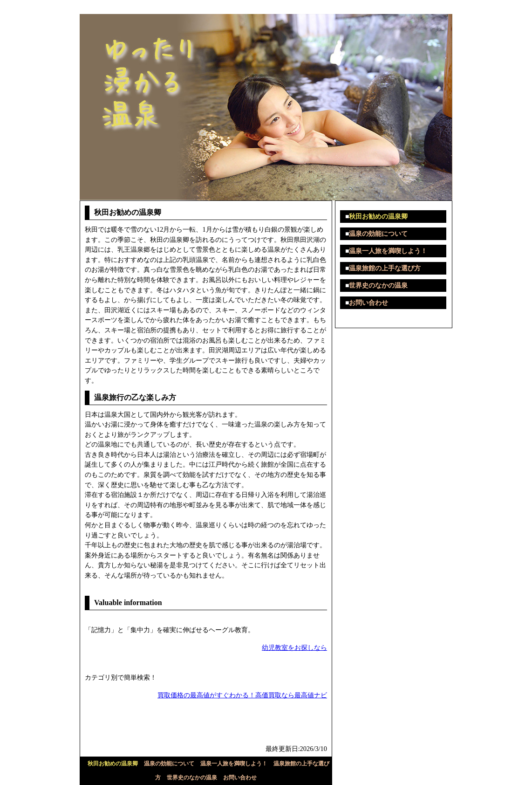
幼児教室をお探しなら (294, 647)
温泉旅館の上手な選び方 (385, 268)
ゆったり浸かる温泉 (114, 7)
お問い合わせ (240, 777)
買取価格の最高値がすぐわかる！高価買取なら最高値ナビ (242, 695)
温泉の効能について (169, 763)
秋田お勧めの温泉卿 (113, 763)
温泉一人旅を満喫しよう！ (233, 763)
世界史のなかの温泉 (192, 777)
